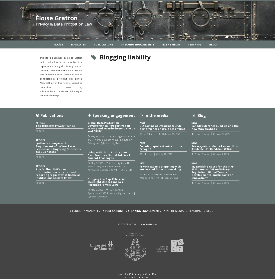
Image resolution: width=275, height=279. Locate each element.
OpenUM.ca (150, 274)
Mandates (78, 44)
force (137, 274)
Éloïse (58, 44)
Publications (103, 44)
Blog (213, 44)
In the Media (171, 44)
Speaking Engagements (137, 44)
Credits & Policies (149, 224)
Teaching (194, 44)
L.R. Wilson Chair (135, 277)
